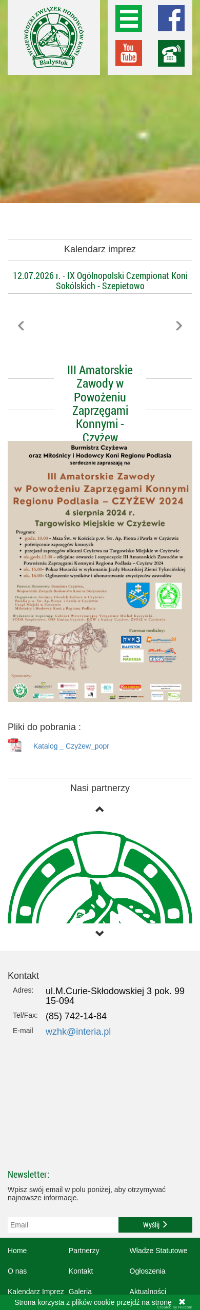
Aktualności (148, 1291)
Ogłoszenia (148, 1271)
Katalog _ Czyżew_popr (71, 746)
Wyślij (155, 1225)
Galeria (80, 1291)
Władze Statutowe (159, 1250)
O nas (17, 1271)
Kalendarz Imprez (36, 1291)
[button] (21, 348)
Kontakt (81, 1271)
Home (17, 1250)
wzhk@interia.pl (78, 1031)
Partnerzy (84, 1250)
